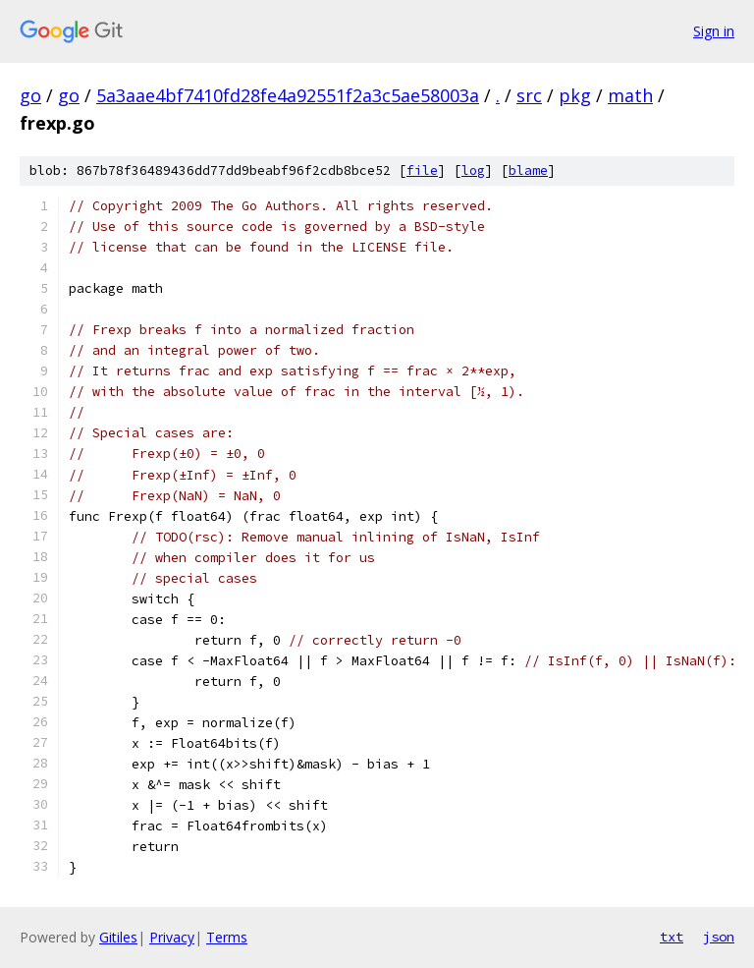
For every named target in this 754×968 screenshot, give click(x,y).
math (630, 95)
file (422, 170)
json (718, 936)
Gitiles (118, 937)
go (30, 95)
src (529, 95)
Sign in (713, 31)
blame (528, 170)
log (473, 170)
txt (671, 936)
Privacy (171, 937)
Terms (226, 937)
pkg (575, 95)
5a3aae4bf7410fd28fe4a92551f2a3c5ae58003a (287, 95)
